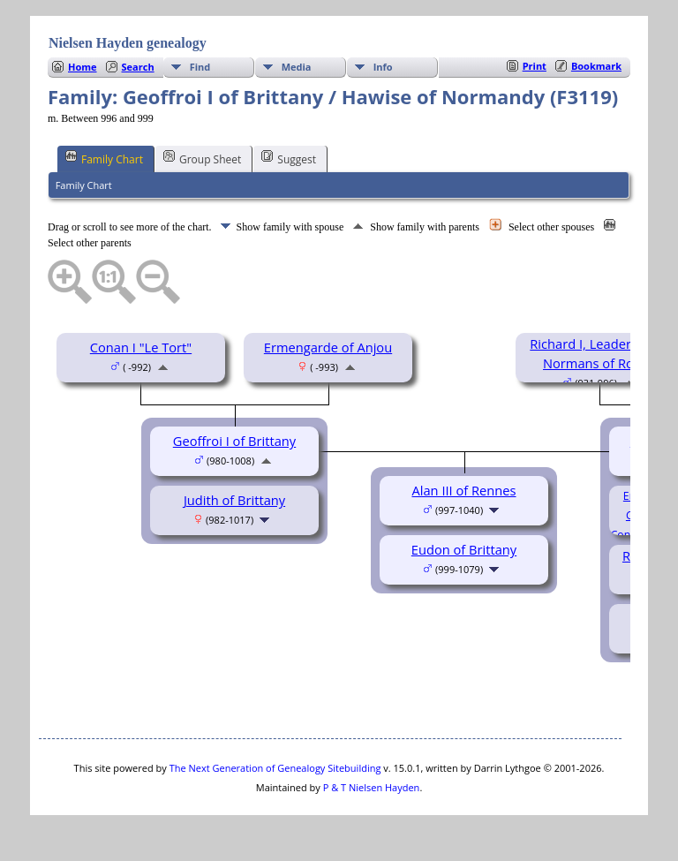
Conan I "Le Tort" (141, 347)
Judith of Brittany (234, 500)
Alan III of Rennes (463, 490)
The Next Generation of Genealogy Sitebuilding (275, 767)
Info (383, 66)
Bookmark (596, 65)
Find (200, 66)
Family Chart (104, 158)
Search (138, 66)
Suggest (288, 158)
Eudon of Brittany (463, 549)
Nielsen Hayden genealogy (128, 42)
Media (297, 66)
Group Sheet (202, 158)
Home (82, 66)
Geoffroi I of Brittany (234, 440)
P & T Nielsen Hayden (371, 787)
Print (534, 65)
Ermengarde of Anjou (328, 347)
